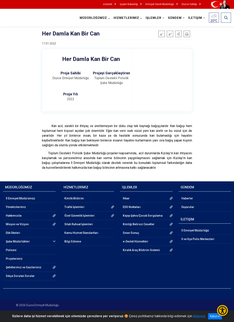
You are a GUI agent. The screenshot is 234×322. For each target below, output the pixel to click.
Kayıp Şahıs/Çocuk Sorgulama (143, 215)
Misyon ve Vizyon (17, 224)
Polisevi (11, 250)
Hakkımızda (13, 215)
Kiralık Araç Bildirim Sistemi (141, 250)
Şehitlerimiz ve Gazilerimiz (23, 267)
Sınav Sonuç (131, 232)
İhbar (126, 198)
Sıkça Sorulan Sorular (20, 276)
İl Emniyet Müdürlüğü (195, 230)
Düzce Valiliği (189, 4)
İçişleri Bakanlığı (129, 4)
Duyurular (187, 207)
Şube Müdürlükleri (18, 241)
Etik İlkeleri (13, 232)
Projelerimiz (14, 258)
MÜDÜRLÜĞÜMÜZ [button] (93, 18)
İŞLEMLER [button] (153, 18)
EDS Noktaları (132, 207)
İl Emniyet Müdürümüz (20, 198)
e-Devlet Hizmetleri (135, 241)
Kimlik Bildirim (74, 198)
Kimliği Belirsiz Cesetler (139, 224)
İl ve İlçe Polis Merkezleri (197, 239)
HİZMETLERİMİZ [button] (126, 18)
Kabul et (215, 316)
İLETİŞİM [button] (195, 18)
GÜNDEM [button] (175, 18)
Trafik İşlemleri (74, 207)
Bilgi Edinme (72, 241)
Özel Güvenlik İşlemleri (79, 215)
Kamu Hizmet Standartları (81, 232)
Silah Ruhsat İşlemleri (78, 224)
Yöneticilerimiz (16, 207)
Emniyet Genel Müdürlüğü (159, 4)
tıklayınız (199, 316)
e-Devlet (107, 4)
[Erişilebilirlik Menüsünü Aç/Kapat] (222, 310)
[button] (178, 34)
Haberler (187, 198)
